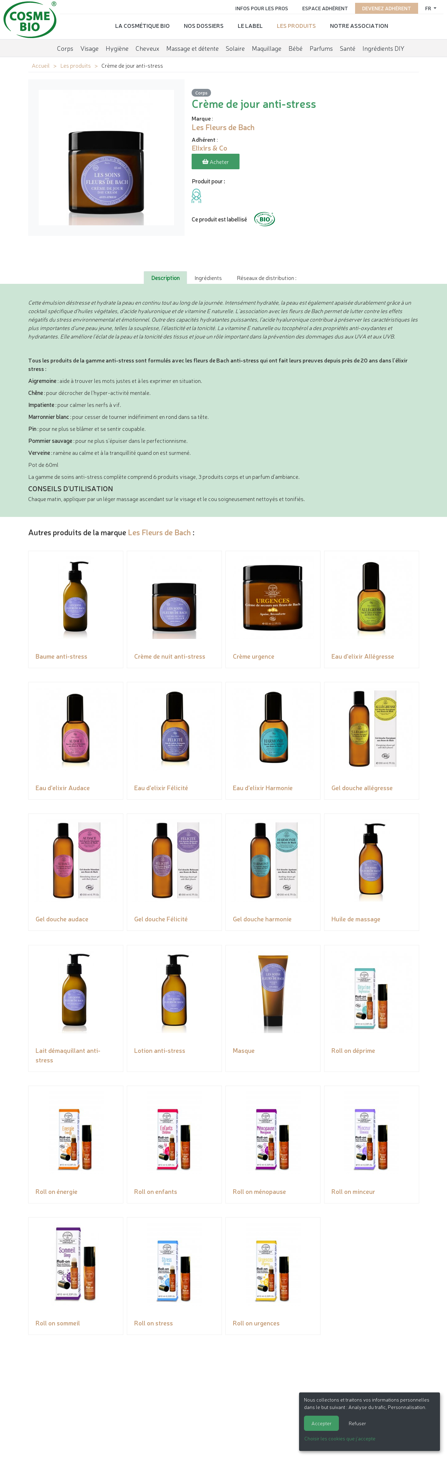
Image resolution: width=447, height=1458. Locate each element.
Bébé (295, 47)
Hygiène (117, 47)
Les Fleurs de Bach (159, 532)
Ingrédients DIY (383, 47)
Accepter (321, 1423)
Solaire (235, 47)
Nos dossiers (204, 25)
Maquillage (266, 47)
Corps (65, 47)
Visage (89, 47)
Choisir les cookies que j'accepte (339, 1438)
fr (428, 8)
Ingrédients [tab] (208, 277)
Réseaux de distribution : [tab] (266, 277)
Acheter (215, 161)
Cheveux (147, 47)
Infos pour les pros (261, 8)
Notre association (359, 25)
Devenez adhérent (386, 8)
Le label (250, 25)
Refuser (357, 1423)
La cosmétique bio (142, 25)
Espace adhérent (325, 8)
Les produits (296, 25)
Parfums (321, 47)
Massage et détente (192, 47)
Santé (347, 47)
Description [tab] (165, 277)
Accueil (41, 65)
